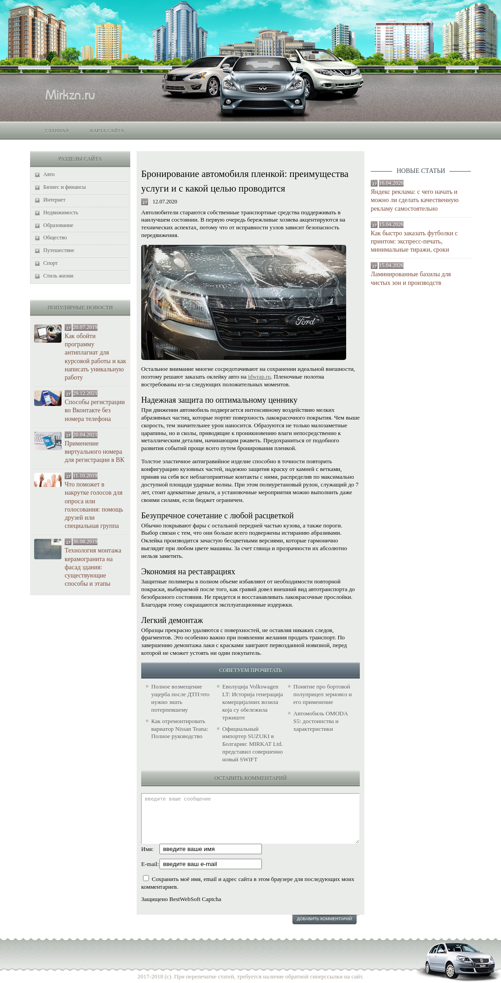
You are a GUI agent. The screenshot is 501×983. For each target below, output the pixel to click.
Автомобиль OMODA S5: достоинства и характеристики (320, 721)
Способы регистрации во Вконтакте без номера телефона (95, 410)
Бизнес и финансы (64, 187)
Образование (58, 225)
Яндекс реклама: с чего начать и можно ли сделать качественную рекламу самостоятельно (415, 200)
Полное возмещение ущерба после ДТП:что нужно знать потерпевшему (180, 698)
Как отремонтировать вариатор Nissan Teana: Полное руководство (179, 729)
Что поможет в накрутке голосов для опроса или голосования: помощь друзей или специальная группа (94, 505)
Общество (55, 237)
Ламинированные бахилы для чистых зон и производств (411, 278)
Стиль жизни (58, 276)
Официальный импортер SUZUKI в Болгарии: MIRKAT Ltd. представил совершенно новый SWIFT (252, 744)
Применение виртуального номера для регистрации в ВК (94, 451)
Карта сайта (107, 130)
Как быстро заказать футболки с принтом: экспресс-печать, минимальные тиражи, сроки (414, 241)
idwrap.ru (259, 376)
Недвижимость (60, 212)
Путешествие (58, 250)
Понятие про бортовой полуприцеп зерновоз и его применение (322, 694)
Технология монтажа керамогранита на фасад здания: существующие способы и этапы (93, 567)
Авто (49, 174)
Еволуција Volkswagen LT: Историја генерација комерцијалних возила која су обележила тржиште (252, 702)
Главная (57, 130)
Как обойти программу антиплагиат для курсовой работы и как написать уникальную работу (95, 357)
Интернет (54, 200)
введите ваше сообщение (250, 818)
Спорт (50, 263)
